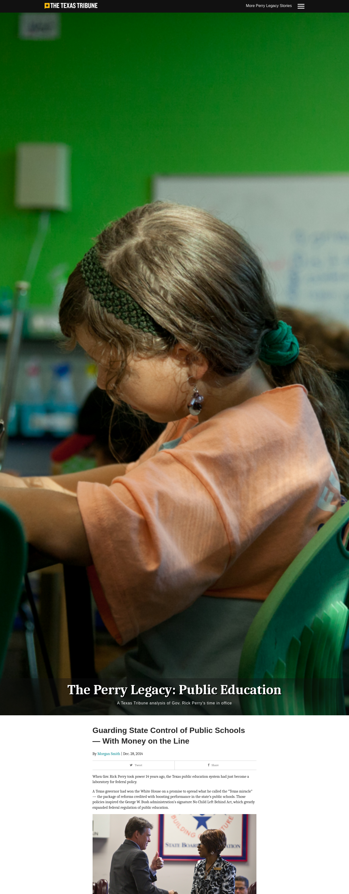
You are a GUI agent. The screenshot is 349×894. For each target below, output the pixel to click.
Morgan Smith (108, 754)
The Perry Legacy (119, 690)
